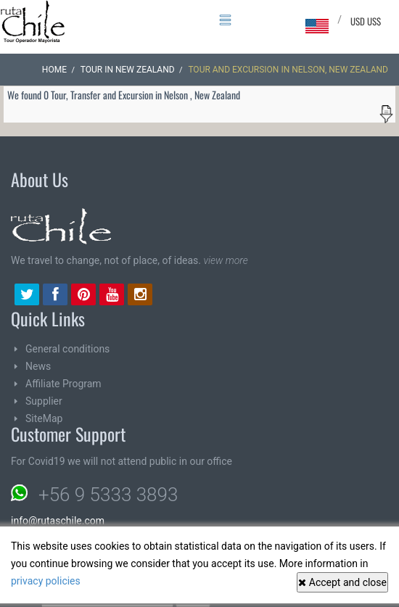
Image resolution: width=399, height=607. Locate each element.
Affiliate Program (63, 383)
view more (225, 260)
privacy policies (46, 581)
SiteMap (43, 418)
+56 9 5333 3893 (108, 494)
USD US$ (365, 21)
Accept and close (342, 582)
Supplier (43, 401)
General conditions (67, 349)
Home (54, 70)
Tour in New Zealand (128, 70)
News (38, 366)
